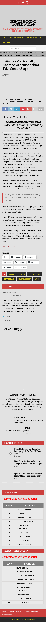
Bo (17, 478)
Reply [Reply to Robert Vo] (7, 320)
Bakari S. (18, 466)
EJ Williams (9, 279)
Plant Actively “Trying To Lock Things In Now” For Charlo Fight (28, 462)
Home (4, 38)
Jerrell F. (18, 456)
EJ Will (6, 75)
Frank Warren (25, 279)
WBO (37, 279)
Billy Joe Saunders (17, 274)
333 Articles (31, 395)
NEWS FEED (5, 53)
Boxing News (34, 274)
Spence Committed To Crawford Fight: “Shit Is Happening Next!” (28, 474)
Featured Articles (19, 53)
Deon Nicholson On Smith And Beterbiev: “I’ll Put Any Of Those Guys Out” (28, 451)
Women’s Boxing (34, 38)
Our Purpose (7, 43)
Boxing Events (16, 38)
